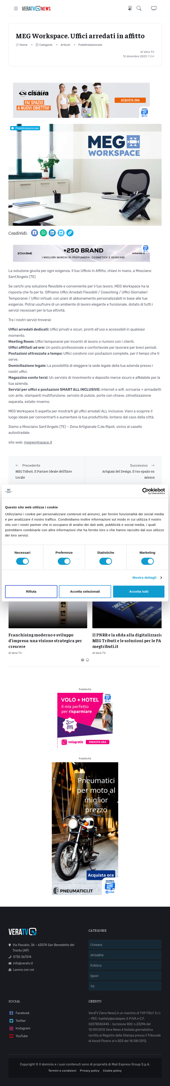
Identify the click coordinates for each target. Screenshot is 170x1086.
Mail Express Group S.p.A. (131, 1055)
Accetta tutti (139, 591)
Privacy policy (89, 1061)
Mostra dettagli (144, 577)
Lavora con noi (21, 961)
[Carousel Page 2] (87, 650)
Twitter (17, 1012)
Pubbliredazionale (90, 44)
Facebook (19, 1004)
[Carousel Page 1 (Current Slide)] (82, 650)
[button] (140, 8)
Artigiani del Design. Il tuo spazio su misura (128, 474)
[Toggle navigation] (16, 8)
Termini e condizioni (62, 1061)
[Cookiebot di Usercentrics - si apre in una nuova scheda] (145, 491)
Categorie (44, 44)
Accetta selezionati (85, 591)
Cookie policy (112, 1061)
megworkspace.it (38, 442)
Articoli (65, 44)
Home (21, 44)
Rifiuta (31, 591)
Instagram (19, 1019)
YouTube (18, 1027)
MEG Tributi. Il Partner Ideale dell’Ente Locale (43, 474)
